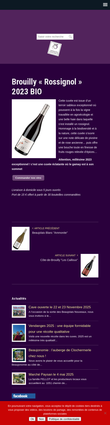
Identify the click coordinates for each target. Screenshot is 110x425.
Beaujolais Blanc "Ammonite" (50, 232)
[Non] (105, 413)
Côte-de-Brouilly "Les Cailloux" (59, 260)
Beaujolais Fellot (55, 22)
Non (41, 419)
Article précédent (46, 228)
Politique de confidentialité (64, 419)
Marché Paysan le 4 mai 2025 (51, 374)
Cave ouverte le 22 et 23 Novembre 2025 (60, 307)
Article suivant (66, 255)
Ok (32, 419)
